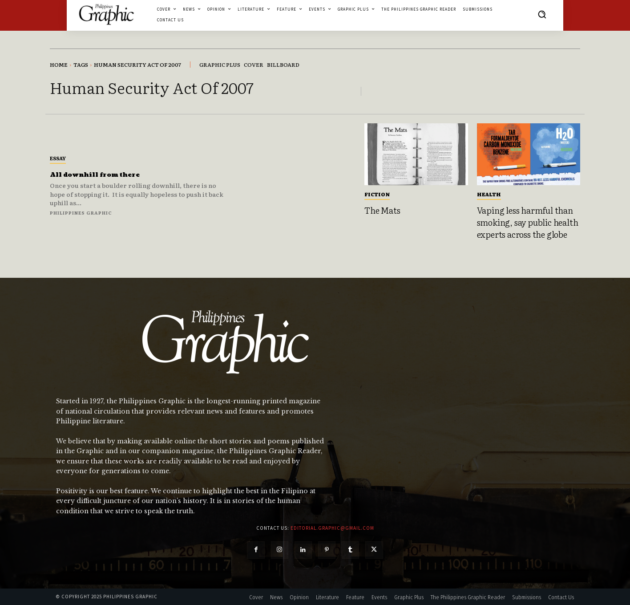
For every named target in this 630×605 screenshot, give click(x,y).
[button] (542, 14)
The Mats (382, 210)
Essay (58, 158)
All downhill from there (109, 174)
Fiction (377, 194)
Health (489, 194)
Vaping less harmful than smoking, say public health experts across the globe (527, 222)
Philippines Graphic (81, 212)
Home (59, 65)
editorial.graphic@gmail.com (332, 528)
